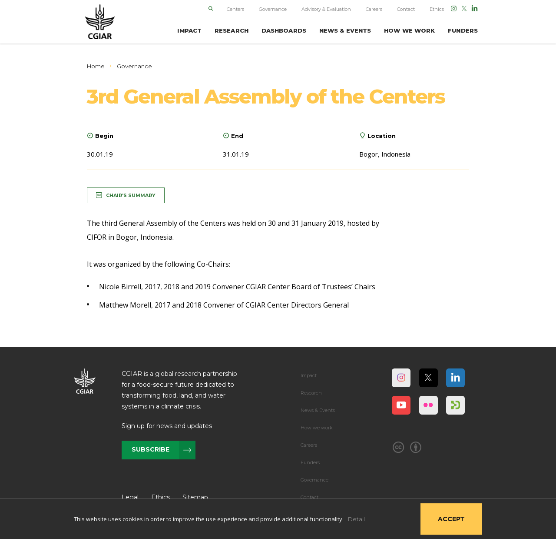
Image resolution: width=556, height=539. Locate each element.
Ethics (437, 9)
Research (311, 393)
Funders (310, 462)
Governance (273, 9)
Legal (130, 497)
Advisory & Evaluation (326, 9)
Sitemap (195, 497)
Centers (235, 9)
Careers (374, 9)
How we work (317, 428)
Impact (309, 375)
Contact (406, 9)
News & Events (318, 410)
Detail (356, 519)
